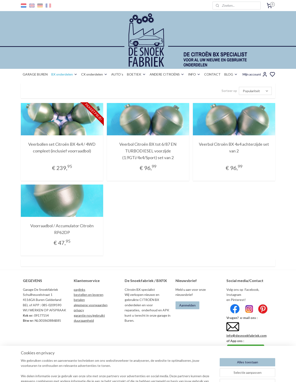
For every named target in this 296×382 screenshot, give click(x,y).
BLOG (231, 74)
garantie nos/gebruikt (89, 315)
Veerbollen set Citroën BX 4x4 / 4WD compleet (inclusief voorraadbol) (62, 147)
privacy (79, 310)
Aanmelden (187, 305)
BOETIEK (136, 74)
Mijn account (255, 74)
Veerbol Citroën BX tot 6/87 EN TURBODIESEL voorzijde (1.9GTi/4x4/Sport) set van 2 (147, 151)
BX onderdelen (64, 74)
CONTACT (212, 74)
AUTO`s (117, 74)
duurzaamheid (84, 320)
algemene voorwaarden (91, 305)
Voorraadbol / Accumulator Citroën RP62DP (62, 229)
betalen (79, 300)
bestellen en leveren (88, 295)
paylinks (79, 289)
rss (172, 373)
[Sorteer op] (255, 91)
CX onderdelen (94, 74)
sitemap (164, 373)
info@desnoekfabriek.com (246, 335)
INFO (194, 74)
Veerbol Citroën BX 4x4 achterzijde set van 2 (234, 147)
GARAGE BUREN (35, 74)
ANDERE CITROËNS (167, 74)
